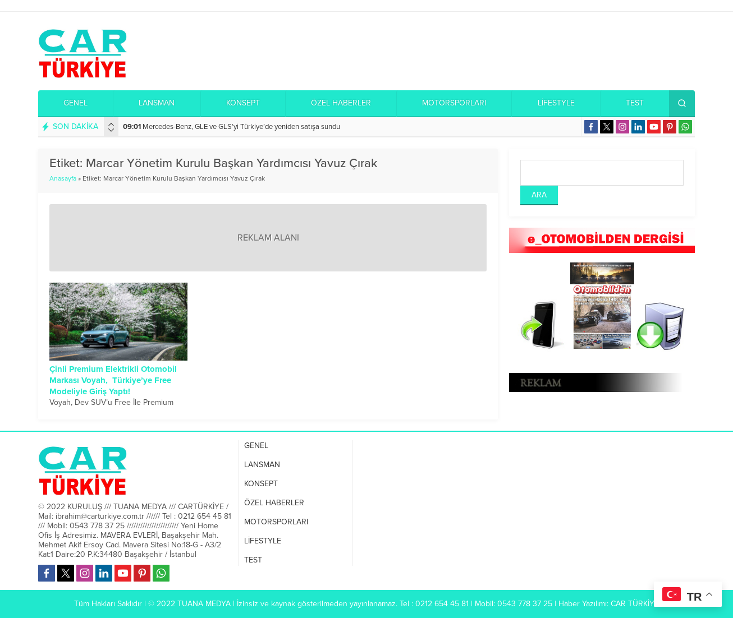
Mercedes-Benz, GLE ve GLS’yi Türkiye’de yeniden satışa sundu (231, 126)
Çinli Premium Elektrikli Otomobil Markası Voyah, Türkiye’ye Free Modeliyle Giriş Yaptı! (113, 380)
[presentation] (111, 124)
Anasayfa (62, 178)
